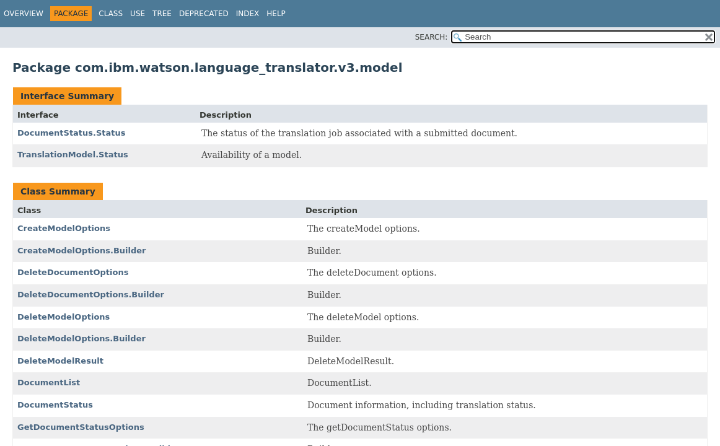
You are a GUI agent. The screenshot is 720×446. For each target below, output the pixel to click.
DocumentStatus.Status (71, 133)
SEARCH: (431, 37)
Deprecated (204, 13)
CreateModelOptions (63, 228)
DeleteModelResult (60, 360)
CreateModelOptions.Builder (81, 250)
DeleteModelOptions (63, 316)
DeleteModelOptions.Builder (81, 338)
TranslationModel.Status (72, 154)
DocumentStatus (55, 404)
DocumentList (48, 382)
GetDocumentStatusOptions (80, 427)
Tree (162, 13)
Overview (23, 13)
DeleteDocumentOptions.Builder (90, 294)
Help (276, 13)
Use (137, 13)
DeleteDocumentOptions (72, 272)
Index (248, 13)
